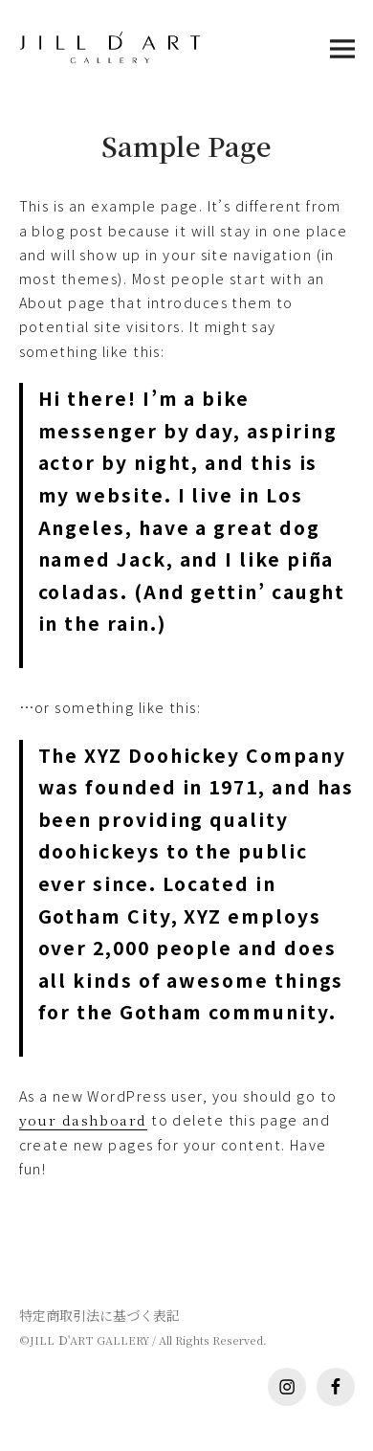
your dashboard (83, 1119)
